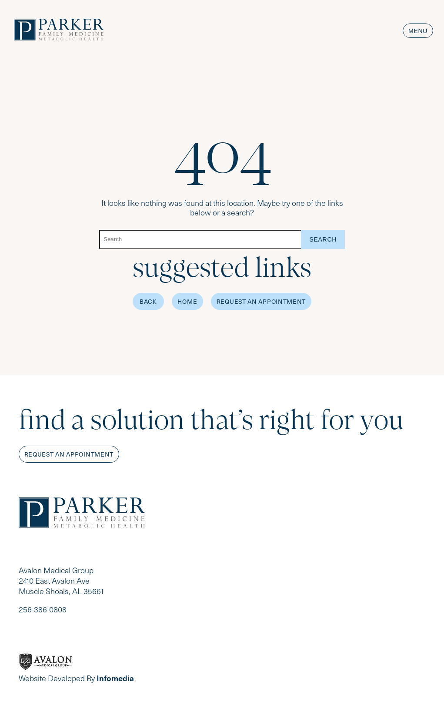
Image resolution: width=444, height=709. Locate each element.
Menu (417, 30)
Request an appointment (69, 454)
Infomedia (115, 677)
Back (148, 301)
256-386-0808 (43, 609)
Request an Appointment (261, 301)
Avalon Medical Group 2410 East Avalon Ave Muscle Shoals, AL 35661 (61, 580)
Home (187, 301)
